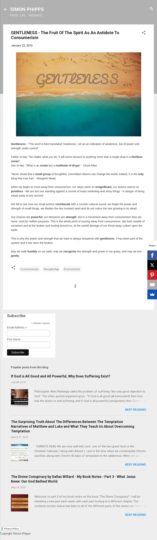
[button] (143, 33)
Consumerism (30, 269)
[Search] (151, 9)
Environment (72, 269)
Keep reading (135, 409)
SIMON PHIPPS (27, 9)
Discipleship (51, 269)
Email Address (17, 327)
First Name (13, 339)
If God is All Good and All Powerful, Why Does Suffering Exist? (60, 376)
